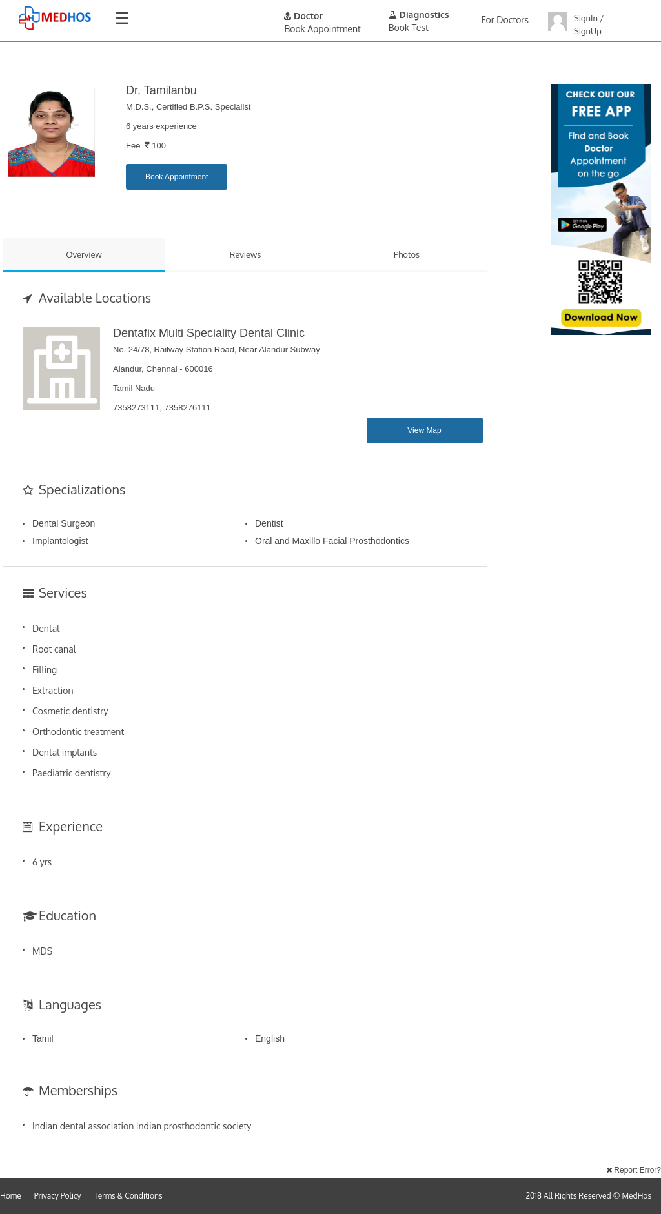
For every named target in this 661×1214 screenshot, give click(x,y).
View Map (424, 430)
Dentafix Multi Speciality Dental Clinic (209, 333)
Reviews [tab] (245, 254)
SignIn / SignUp (589, 24)
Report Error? (633, 1170)
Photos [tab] (407, 254)
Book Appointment (176, 176)
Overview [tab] (84, 254)
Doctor (303, 15)
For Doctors (505, 19)
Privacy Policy (57, 1195)
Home (10, 1195)
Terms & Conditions (128, 1195)
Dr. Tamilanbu (161, 90)
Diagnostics (419, 14)
